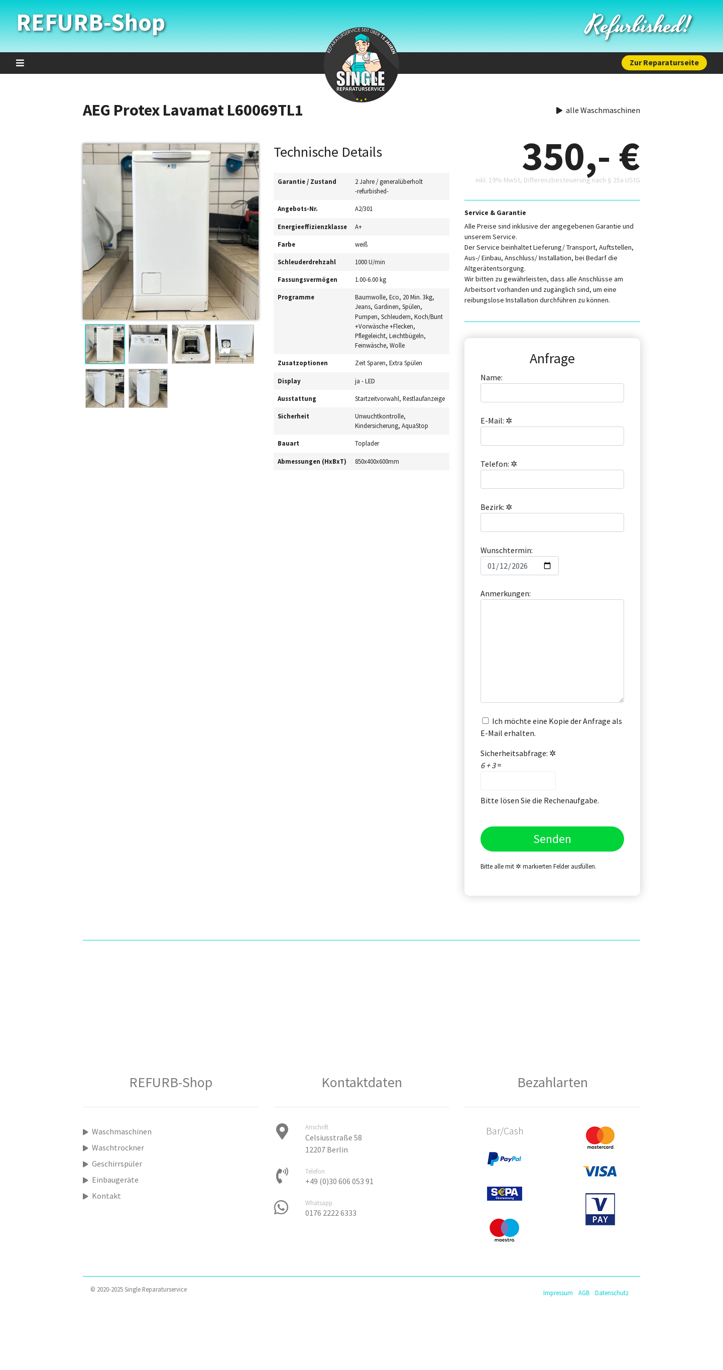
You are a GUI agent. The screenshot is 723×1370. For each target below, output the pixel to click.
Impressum (558, 1293)
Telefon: (552, 474)
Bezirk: (552, 517)
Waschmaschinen (117, 1131)
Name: (552, 387)
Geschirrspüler (112, 1163)
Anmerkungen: (552, 645)
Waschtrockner (113, 1147)
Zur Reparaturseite (664, 62)
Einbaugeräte (111, 1180)
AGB (583, 1293)
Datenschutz (612, 1293)
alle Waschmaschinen (598, 110)
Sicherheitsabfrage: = (518, 769)
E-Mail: (552, 430)
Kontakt (102, 1196)
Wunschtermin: (519, 560)
